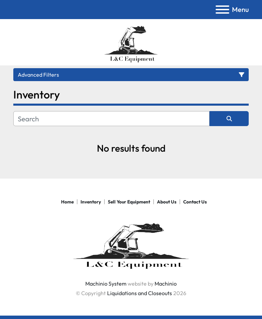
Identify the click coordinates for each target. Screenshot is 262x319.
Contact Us (195, 202)
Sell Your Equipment (129, 202)
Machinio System (106, 283)
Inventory (91, 202)
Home (67, 202)
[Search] (111, 118)
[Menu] (222, 9)
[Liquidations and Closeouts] (131, 243)
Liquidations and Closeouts (139, 293)
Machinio (166, 283)
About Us (166, 202)
